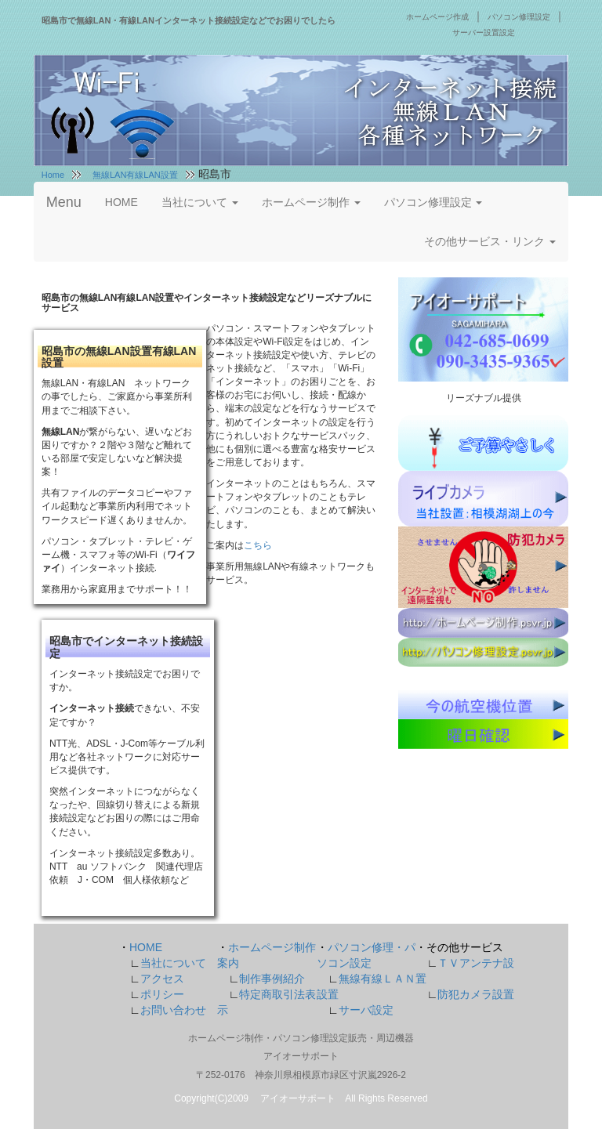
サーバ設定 (366, 1010)
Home (53, 174)
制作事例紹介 (272, 978)
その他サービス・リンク (490, 241)
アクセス (162, 978)
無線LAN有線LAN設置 (135, 174)
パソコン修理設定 (519, 17)
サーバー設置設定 (483, 32)
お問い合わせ (173, 1010)
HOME (121, 202)
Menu (64, 202)
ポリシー (162, 994)
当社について (199, 202)
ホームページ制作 (311, 202)
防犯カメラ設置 (475, 994)
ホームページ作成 (437, 17)
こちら (258, 545)
